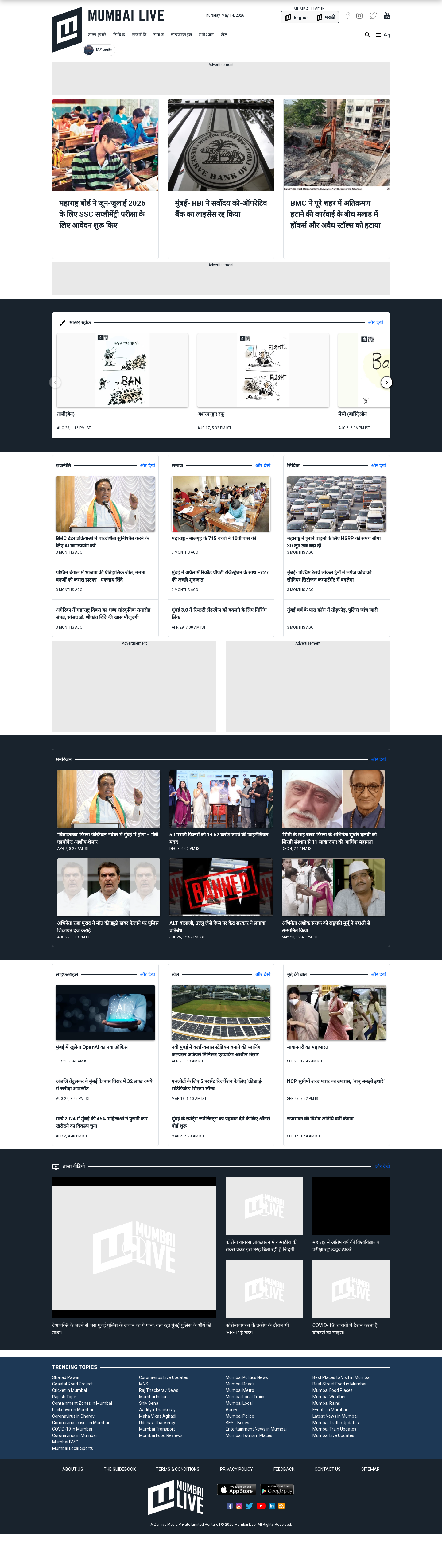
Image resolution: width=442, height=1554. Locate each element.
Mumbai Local (239, 1403)
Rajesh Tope (64, 1396)
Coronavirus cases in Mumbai (80, 1422)
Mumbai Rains (326, 1403)
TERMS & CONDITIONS (178, 1469)
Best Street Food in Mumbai (339, 1383)
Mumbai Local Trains (246, 1396)
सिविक (119, 34)
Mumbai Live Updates (333, 1435)
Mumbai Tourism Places (249, 1435)
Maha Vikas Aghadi (157, 1416)
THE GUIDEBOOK (120, 1469)
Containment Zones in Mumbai (82, 1403)
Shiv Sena (148, 1403)
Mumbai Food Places (332, 1390)
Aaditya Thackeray (157, 1409)
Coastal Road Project (72, 1383)
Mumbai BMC (65, 1441)
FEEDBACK (283, 1469)
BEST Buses (237, 1422)
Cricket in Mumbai (69, 1390)
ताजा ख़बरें (97, 34)
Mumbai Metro (240, 1390)
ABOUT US (72, 1469)
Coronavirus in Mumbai (74, 1435)
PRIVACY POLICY (236, 1469)
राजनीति (139, 34)
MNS (143, 1383)
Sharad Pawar (66, 1377)
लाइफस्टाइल (181, 34)
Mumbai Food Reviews (161, 1435)
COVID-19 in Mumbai (72, 1429)
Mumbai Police (240, 1416)
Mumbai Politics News (247, 1377)
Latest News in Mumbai (335, 1416)
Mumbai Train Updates (334, 1429)
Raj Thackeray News (158, 1390)
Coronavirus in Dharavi (73, 1416)
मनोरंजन (206, 34)
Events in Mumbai (329, 1409)
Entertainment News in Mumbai (256, 1429)
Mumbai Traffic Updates (335, 1422)
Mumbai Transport (157, 1429)
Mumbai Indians (154, 1396)
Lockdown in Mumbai (72, 1409)
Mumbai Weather (329, 1396)
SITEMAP (370, 1469)
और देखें (375, 322)
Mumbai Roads (240, 1383)
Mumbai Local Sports (72, 1448)
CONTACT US (328, 1469)
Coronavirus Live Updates (163, 1377)
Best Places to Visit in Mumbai (341, 1377)
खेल (224, 34)
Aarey (231, 1409)
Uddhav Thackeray (157, 1422)
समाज (158, 34)
